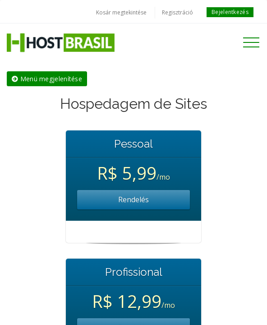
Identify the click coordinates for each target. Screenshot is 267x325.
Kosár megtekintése (121, 12)
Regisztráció (177, 12)
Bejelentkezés (230, 12)
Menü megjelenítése (47, 78)
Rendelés (133, 199)
